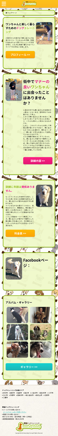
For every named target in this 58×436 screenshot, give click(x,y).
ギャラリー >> (29, 367)
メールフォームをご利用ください (14, 412)
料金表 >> (20, 233)
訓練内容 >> (38, 161)
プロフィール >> (20, 55)
